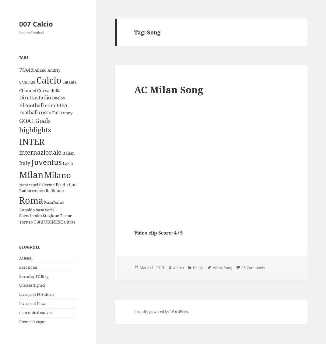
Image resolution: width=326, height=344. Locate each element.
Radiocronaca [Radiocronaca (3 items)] (32, 190)
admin (178, 267)
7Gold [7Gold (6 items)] (26, 69)
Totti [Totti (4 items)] (38, 222)
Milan (217, 267)
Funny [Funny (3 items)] (66, 113)
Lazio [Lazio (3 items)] (68, 163)
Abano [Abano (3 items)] (40, 70)
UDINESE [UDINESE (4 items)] (53, 222)
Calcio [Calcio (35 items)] (48, 80)
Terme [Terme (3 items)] (66, 215)
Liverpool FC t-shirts (36, 294)
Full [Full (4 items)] (56, 113)
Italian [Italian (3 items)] (68, 153)
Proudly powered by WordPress (161, 311)
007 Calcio (36, 23)
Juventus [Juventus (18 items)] (46, 162)
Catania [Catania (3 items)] (69, 82)
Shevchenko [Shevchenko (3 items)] (30, 215)
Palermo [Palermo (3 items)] (47, 185)
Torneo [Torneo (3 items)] (26, 222)
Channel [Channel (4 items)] (27, 90)
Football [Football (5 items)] (28, 112)
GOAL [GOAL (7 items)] (26, 120)
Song (228, 267)
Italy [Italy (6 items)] (24, 163)
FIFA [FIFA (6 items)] (62, 105)
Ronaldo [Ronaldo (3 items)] (27, 210)
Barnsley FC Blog (33, 276)
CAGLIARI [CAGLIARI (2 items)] (27, 82)
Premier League (32, 321)
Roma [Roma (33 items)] (31, 200)
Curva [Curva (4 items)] (43, 90)
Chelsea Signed (32, 285)
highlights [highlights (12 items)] (35, 129)
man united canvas (35, 312)
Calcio (198, 267)
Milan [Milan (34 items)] (31, 175)
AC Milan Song (168, 89)
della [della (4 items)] (56, 90)
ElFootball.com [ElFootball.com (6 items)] (37, 105)
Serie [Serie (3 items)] (49, 210)
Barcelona (28, 267)
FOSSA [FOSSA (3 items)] (45, 113)
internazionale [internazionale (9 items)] (40, 152)
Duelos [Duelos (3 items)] (58, 98)
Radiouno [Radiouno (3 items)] (55, 190)
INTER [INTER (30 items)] (31, 141)
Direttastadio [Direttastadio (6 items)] (35, 97)
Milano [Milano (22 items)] (57, 175)
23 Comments (253, 267)
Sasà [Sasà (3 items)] (40, 210)
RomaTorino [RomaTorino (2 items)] (54, 202)
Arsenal (26, 258)
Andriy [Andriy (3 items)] (53, 70)
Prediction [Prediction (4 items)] (66, 185)
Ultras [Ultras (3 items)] (69, 222)
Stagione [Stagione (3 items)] (51, 215)
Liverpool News (32, 303)
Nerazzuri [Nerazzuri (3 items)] (28, 185)
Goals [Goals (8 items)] (43, 121)
